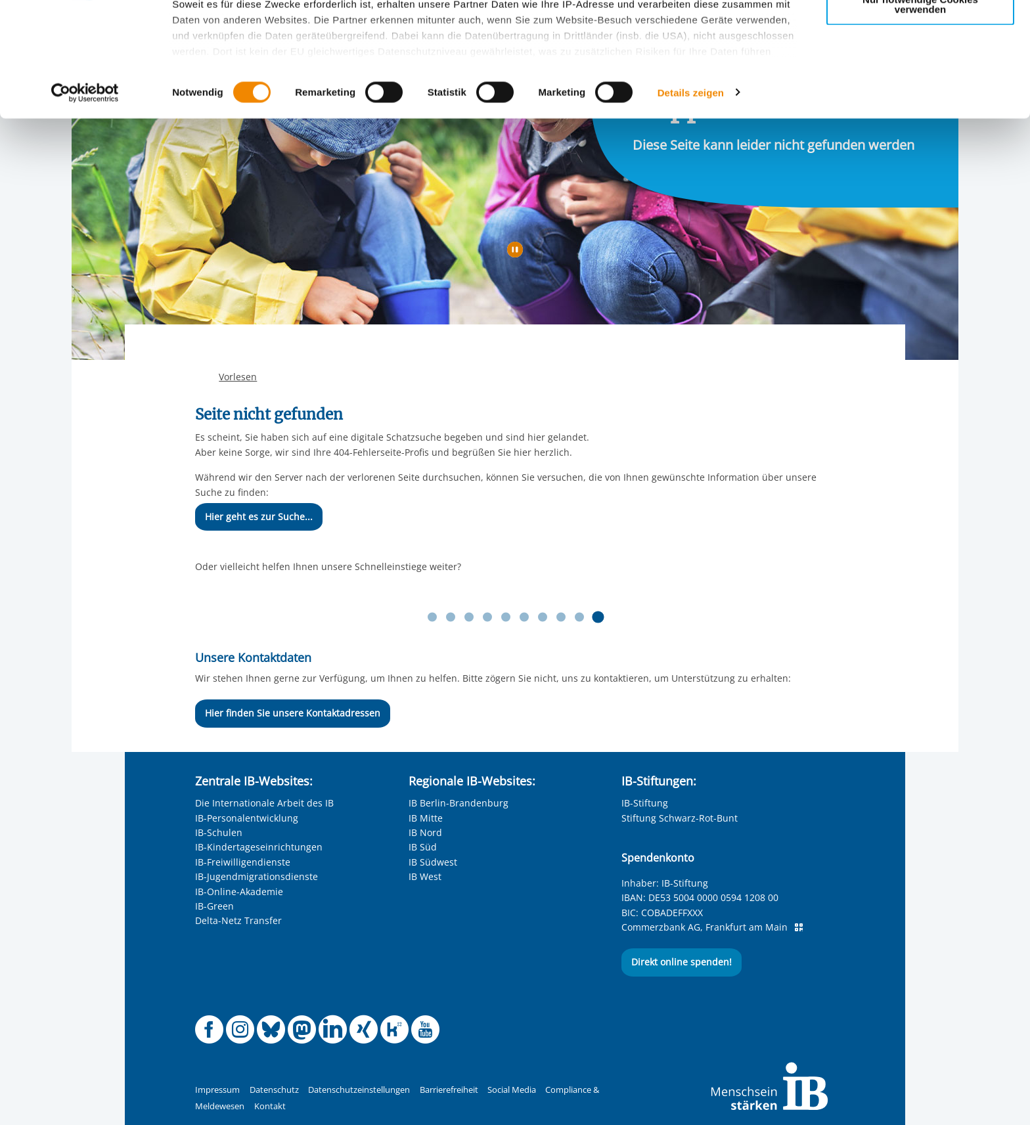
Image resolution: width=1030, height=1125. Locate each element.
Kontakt (270, 1106)
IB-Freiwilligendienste (242, 862)
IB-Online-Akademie (239, 891)
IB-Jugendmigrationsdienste (256, 876)
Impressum (217, 1089)
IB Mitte (426, 818)
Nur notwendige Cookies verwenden (920, 110)
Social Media (511, 1089)
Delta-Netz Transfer (238, 920)
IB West (425, 876)
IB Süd (423, 847)
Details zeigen (691, 199)
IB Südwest (433, 862)
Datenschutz (274, 1089)
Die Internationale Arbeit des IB (264, 803)
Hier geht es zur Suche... (259, 516)
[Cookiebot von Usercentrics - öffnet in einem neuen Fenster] (85, 200)
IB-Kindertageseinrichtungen (259, 847)
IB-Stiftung (644, 803)
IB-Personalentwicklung (246, 818)
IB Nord (425, 832)
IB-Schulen (218, 832)
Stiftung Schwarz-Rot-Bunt (679, 818)
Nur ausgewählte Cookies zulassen (920, 69)
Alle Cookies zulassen (920, 31)
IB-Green (214, 906)
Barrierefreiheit (449, 1089)
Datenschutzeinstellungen (359, 1089)
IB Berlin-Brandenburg (458, 803)
